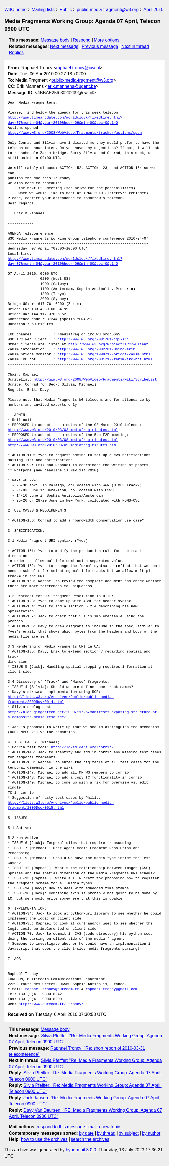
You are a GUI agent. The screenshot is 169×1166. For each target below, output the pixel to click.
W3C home (15, 9)
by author (151, 1133)
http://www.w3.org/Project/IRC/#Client (108, 344)
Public (66, 9)
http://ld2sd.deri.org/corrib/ (82, 747)
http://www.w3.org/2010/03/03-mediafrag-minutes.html (63, 430)
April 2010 (153, 9)
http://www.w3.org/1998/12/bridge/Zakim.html (103, 354)
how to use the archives (44, 1139)
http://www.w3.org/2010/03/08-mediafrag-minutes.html (63, 440)
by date (86, 1133)
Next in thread (135, 46)
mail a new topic (104, 1126)
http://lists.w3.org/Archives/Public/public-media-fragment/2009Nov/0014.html (61, 700)
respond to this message (61, 1126)
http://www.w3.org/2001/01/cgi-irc (93, 339)
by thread (106, 1133)
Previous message (100, 46)
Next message (64, 46)
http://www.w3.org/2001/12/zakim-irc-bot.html (104, 359)
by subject (129, 1133)
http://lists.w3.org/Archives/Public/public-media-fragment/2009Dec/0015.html (61, 805)
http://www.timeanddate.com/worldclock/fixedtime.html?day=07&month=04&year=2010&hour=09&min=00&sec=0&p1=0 (65, 120)
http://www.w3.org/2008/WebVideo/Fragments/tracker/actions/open (75, 132)
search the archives (90, 1139)
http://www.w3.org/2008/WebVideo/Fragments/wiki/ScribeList (95, 379)
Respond (82, 40)
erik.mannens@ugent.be (72, 86)
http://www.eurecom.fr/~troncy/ (51, 1004)
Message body (55, 40)
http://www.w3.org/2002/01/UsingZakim (96, 349)
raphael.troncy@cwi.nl (78, 67)
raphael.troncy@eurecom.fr (52, 989)
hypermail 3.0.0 (81, 1149)
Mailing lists (43, 9)
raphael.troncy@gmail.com (111, 989)
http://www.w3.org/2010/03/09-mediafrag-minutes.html (63, 445)
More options (107, 40)
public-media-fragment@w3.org (108, 9)
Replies (16, 52)
